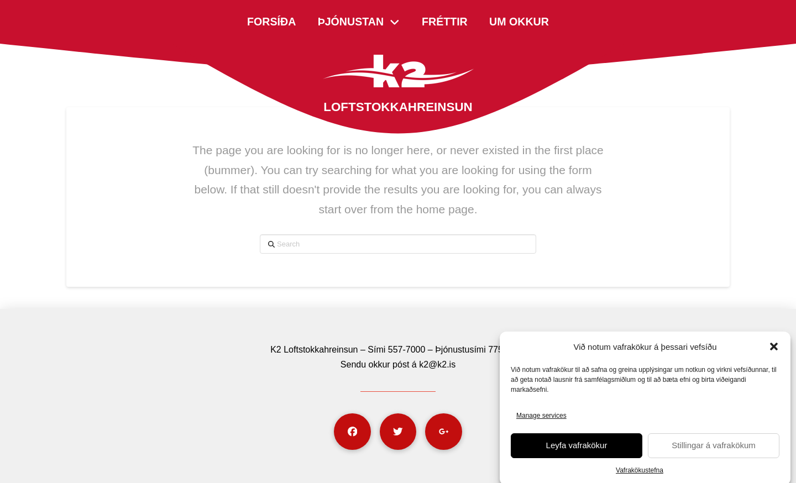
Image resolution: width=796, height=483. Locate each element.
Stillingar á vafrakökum (714, 449)
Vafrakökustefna (639, 474)
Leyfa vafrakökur (577, 449)
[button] (773, 350)
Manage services (541, 419)
